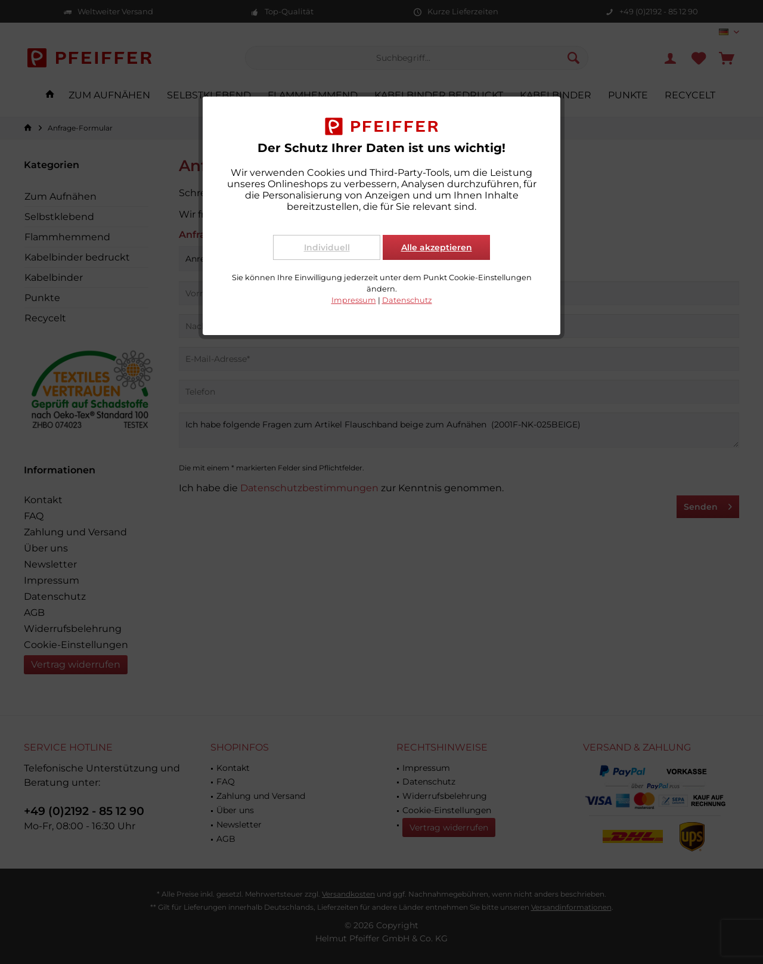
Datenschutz (407, 300)
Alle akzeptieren (436, 247)
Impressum (353, 300)
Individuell (327, 247)
